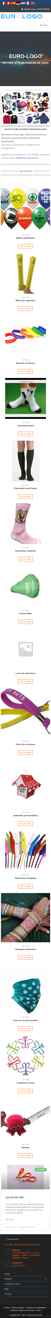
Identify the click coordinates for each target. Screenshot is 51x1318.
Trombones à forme (25, 1083)
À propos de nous (12, 1284)
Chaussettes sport (25, 426)
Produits (26, 1279)
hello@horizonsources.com (27, 158)
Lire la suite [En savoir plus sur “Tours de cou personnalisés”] (25, 1029)
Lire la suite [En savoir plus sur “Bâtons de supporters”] (25, 309)
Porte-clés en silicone (25, 744)
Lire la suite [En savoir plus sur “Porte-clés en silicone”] (25, 753)
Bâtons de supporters (25, 300)
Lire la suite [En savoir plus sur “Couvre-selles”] (25, 622)
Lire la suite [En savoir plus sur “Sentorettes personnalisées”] (25, 824)
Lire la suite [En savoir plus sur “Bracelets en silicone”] (25, 371)
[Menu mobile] (44, 25)
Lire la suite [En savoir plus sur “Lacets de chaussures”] (25, 681)
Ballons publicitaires (25, 238)
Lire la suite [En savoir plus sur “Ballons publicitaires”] (25, 246)
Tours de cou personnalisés (25, 1020)
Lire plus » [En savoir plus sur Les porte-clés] (9, 1219)
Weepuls (25, 1147)
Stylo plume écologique (25, 878)
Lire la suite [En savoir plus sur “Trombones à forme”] (25, 1091)
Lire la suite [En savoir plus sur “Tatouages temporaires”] (25, 957)
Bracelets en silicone (25, 363)
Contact (8, 1294)
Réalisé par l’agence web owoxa (22, 1310)
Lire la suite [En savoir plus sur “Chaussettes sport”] (25, 434)
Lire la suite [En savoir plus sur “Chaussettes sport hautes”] (25, 496)
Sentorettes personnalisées (25, 815)
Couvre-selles (25, 613)
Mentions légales (18, 1308)
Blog (6, 1289)
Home (7, 1274)
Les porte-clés (14, 1197)
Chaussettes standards (25, 551)
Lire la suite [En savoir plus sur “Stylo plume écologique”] (25, 886)
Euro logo (25, 235)
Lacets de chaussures (25, 673)
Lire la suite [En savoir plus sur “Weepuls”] (25, 1156)
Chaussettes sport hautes (25, 488)
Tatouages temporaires (25, 949)
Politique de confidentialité (35, 1308)
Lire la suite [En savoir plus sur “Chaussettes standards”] (25, 559)
